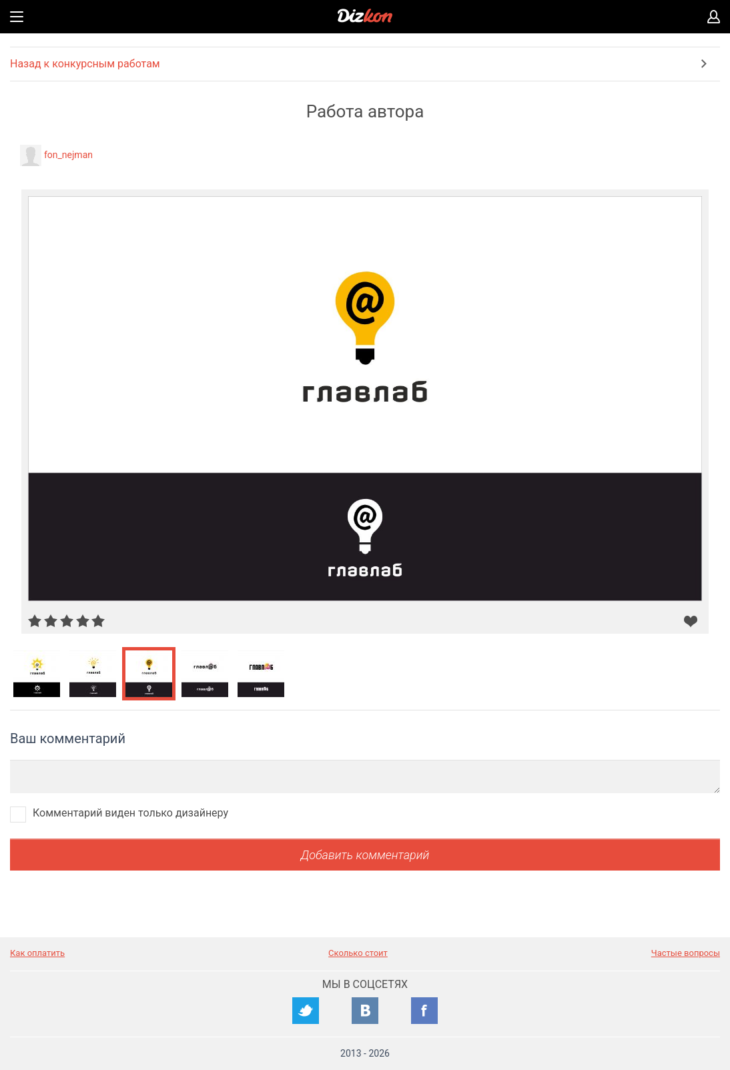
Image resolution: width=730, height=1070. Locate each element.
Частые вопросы (685, 953)
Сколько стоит (358, 953)
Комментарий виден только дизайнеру (130, 813)
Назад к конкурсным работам (85, 63)
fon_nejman (68, 154)
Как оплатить (37, 953)
